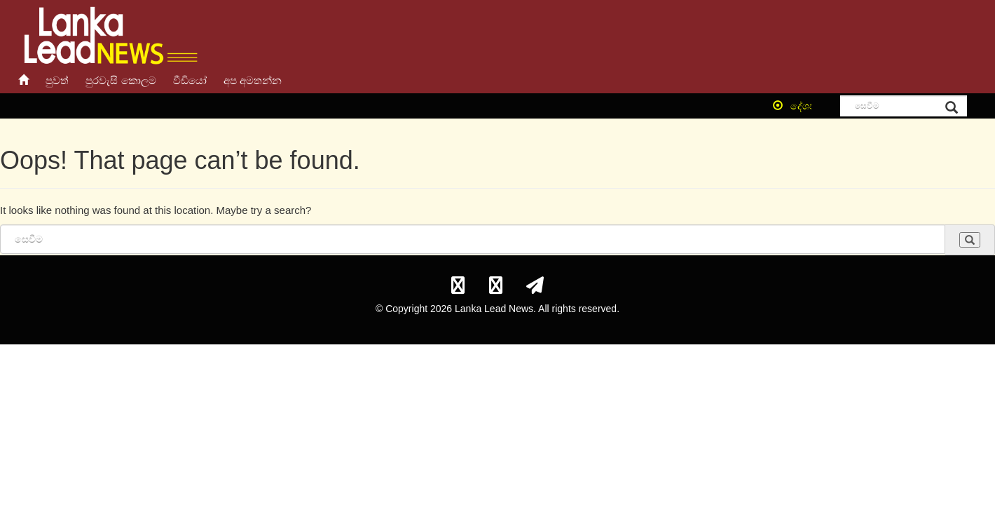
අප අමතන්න (253, 80)
